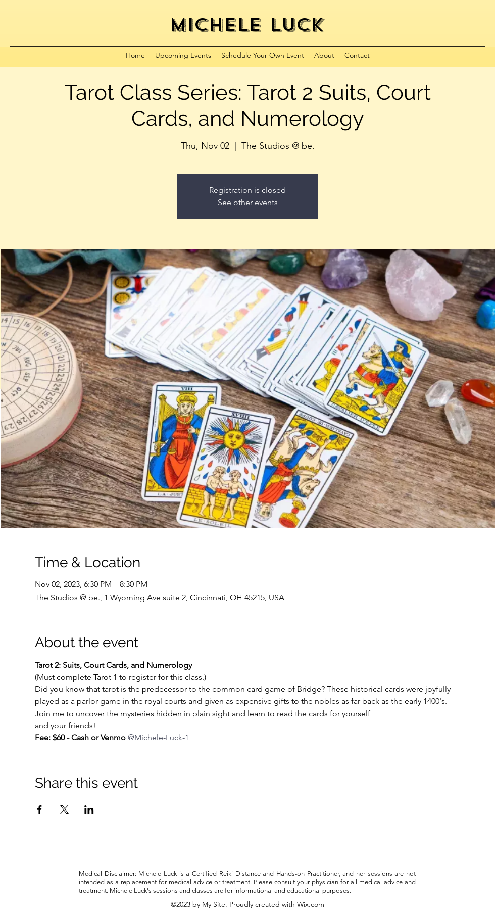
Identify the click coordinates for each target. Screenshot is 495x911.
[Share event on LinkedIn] (89, 809)
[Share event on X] (64, 809)
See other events (248, 202)
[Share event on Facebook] (39, 809)
